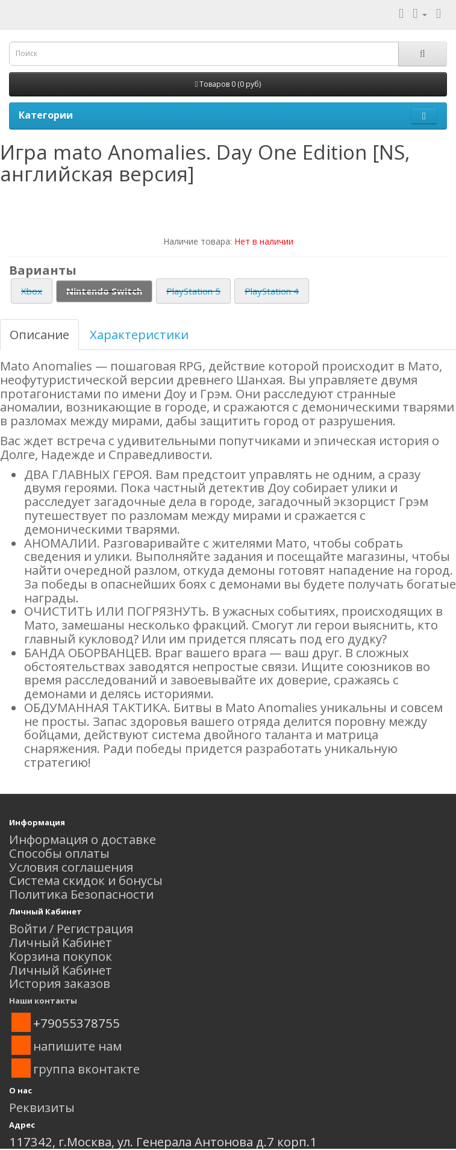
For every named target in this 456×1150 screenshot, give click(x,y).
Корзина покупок (60, 956)
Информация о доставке (82, 839)
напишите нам (77, 1045)
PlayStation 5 (193, 291)
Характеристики (139, 334)
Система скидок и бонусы (86, 880)
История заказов (59, 983)
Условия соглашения (71, 866)
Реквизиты (42, 1107)
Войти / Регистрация (71, 928)
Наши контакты (43, 1000)
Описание (39, 334)
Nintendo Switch (104, 291)
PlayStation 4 (272, 291)
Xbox (31, 291)
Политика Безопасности (81, 894)
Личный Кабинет (60, 942)
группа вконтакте (86, 1068)
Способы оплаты (59, 853)
